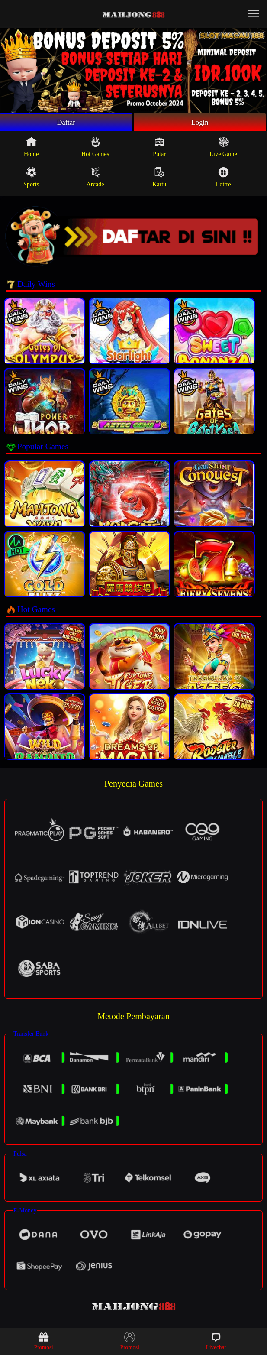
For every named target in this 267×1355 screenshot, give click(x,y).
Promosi (43, 1341)
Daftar (66, 123)
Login (199, 123)
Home (31, 149)
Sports (31, 179)
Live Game (223, 149)
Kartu (159, 179)
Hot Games (95, 149)
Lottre (223, 179)
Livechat (216, 1341)
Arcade (95, 179)
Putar (159, 149)
